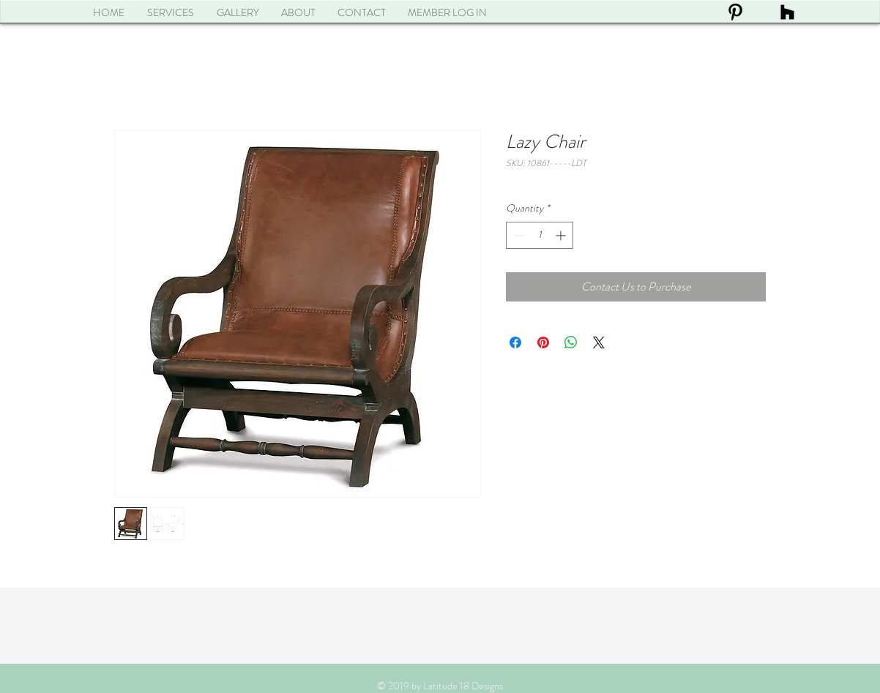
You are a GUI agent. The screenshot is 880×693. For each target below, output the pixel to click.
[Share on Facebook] (515, 342)
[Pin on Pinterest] (543, 342)
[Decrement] (517, 235)
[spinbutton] (539, 235)
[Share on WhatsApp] (571, 342)
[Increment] (562, 235)
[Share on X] (599, 342)
